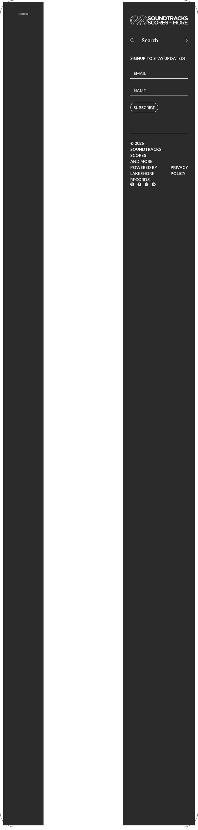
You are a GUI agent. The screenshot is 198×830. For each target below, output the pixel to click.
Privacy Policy (179, 170)
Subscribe (144, 107)
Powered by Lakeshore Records (143, 173)
